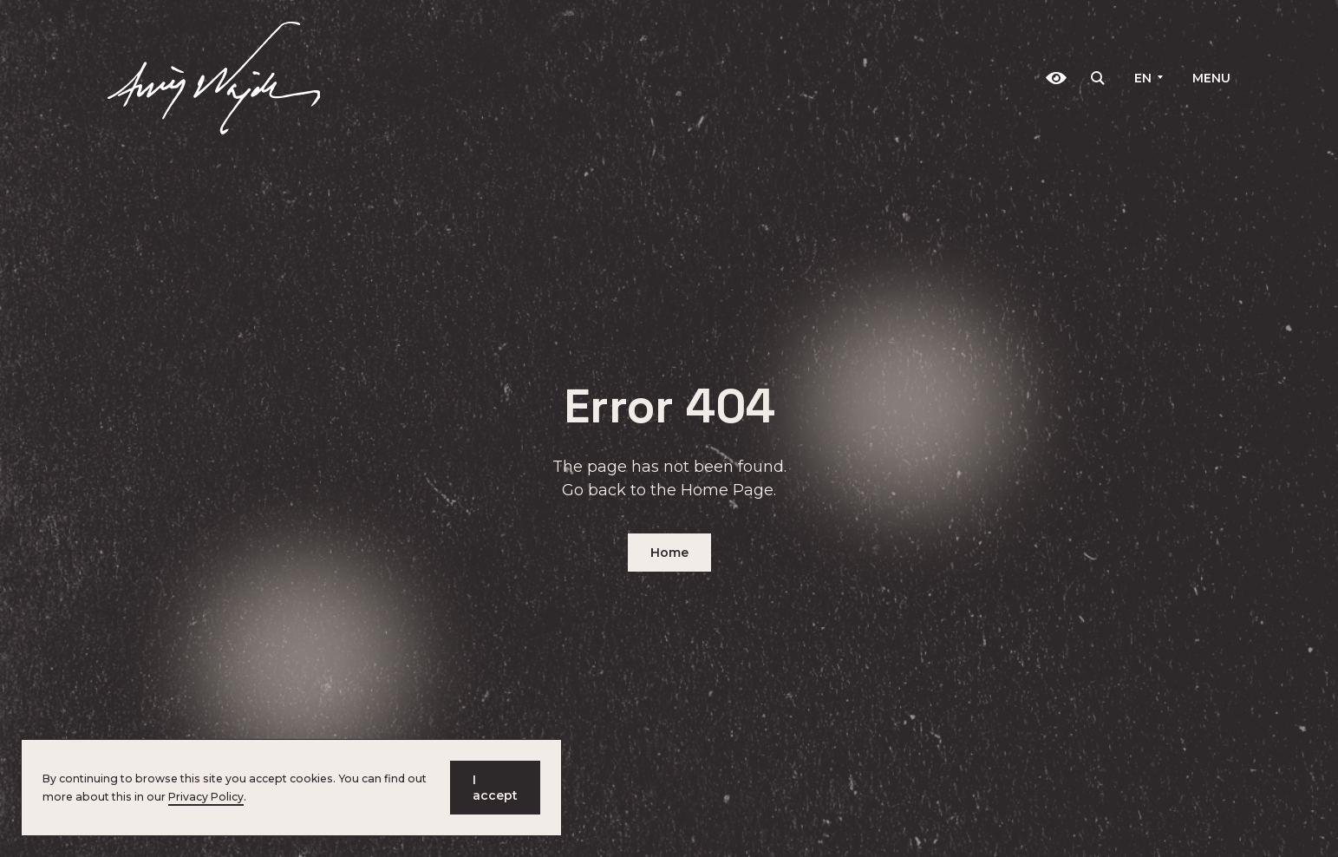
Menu (1211, 78)
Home (669, 552)
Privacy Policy (206, 796)
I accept (495, 787)
